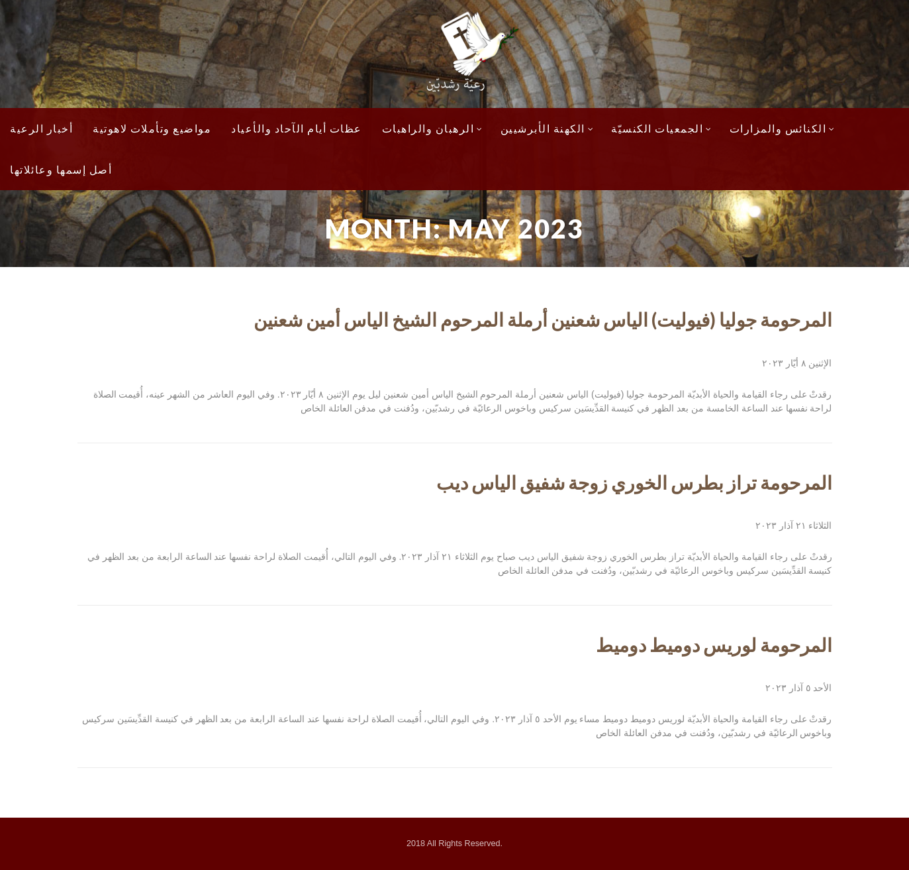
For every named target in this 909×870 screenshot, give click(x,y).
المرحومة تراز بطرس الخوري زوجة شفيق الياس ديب (634, 482)
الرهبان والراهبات (432, 128)
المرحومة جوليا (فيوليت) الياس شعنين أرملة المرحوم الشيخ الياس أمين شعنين (543, 319)
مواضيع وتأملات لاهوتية (152, 128)
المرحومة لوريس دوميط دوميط (714, 644)
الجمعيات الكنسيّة (661, 128)
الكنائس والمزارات (783, 128)
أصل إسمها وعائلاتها (61, 169)
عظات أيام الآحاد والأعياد (296, 128)
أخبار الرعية (41, 128)
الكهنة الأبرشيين (548, 128)
